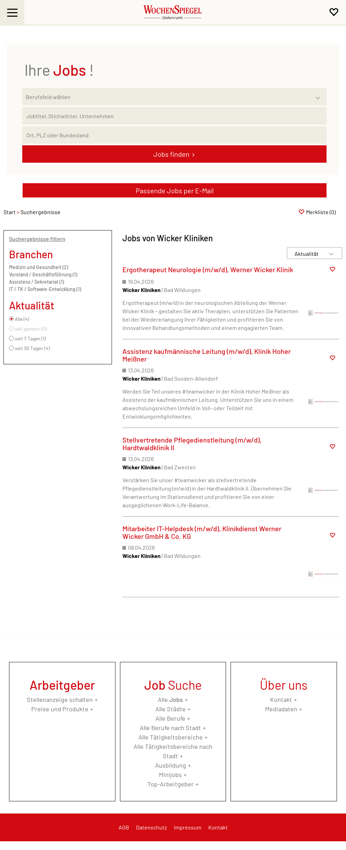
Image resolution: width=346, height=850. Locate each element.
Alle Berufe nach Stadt (170, 727)
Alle (170, 699)
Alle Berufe (170, 718)
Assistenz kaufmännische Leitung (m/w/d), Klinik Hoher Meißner (206, 355)
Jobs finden (171, 154)
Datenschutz (151, 827)
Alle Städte (170, 709)
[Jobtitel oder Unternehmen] (174, 115)
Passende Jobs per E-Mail (175, 190)
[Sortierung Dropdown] (331, 253)
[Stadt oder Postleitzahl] (174, 135)
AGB (124, 827)
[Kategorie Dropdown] (320, 95)
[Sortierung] (307, 253)
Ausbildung (170, 765)
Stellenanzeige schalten (60, 699)
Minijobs (170, 774)
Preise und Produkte (59, 709)
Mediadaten (281, 709)
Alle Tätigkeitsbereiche (170, 737)
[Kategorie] (167, 96)
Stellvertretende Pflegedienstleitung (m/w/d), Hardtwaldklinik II (191, 444)
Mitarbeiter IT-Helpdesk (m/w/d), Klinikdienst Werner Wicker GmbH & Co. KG (201, 532)
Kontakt (281, 699)
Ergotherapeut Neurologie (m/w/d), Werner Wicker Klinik (207, 269)
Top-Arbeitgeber (170, 784)
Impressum (187, 827)
